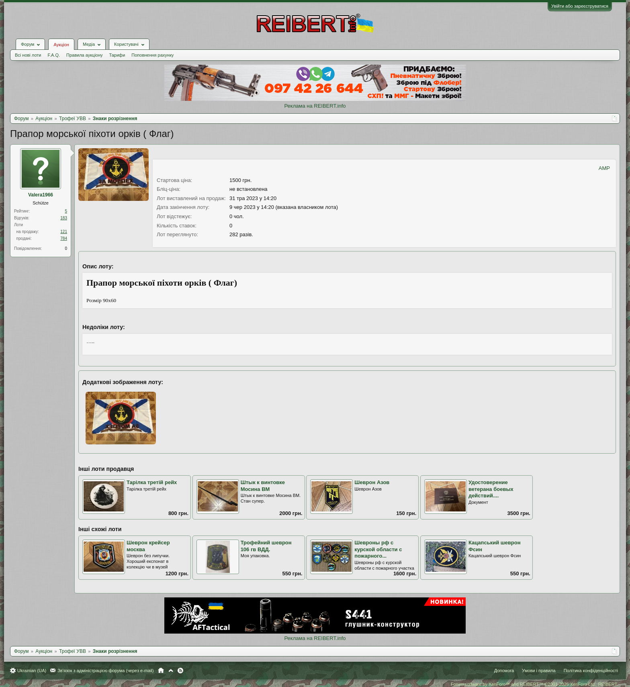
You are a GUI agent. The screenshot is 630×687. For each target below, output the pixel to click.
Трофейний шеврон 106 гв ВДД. (266, 546)
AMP (604, 168)
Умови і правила (538, 670)
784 (63, 238)
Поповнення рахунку (152, 55)
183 (63, 218)
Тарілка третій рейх (152, 482)
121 (63, 231)
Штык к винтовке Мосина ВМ (263, 485)
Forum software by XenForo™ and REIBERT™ (534, 684)
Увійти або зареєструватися (579, 6)
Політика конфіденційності (591, 670)
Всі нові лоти (28, 55)
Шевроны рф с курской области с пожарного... (378, 549)
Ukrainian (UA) (31, 670)
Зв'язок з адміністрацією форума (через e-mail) (105, 670)
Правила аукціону (84, 55)
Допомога (504, 670)
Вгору (171, 670)
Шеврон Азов (371, 482)
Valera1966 (40, 195)
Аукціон (61, 44)
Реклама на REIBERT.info (315, 106)
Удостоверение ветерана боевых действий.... (490, 489)
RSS (180, 670)
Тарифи (117, 55)
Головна (161, 670)
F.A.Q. (53, 55)
